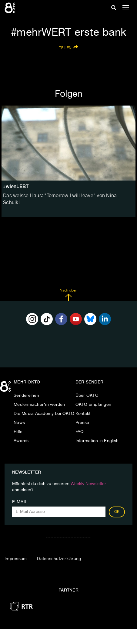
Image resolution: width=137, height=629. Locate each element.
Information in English (97, 441)
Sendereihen (26, 395)
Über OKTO (87, 395)
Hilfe (18, 432)
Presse (82, 423)
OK (117, 512)
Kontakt (83, 414)
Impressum (16, 559)
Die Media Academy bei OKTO (44, 414)
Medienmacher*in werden (39, 404)
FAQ (79, 432)
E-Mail (20, 502)
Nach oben (68, 295)
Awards (21, 441)
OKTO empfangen (93, 404)
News (19, 423)
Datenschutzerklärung (59, 559)
